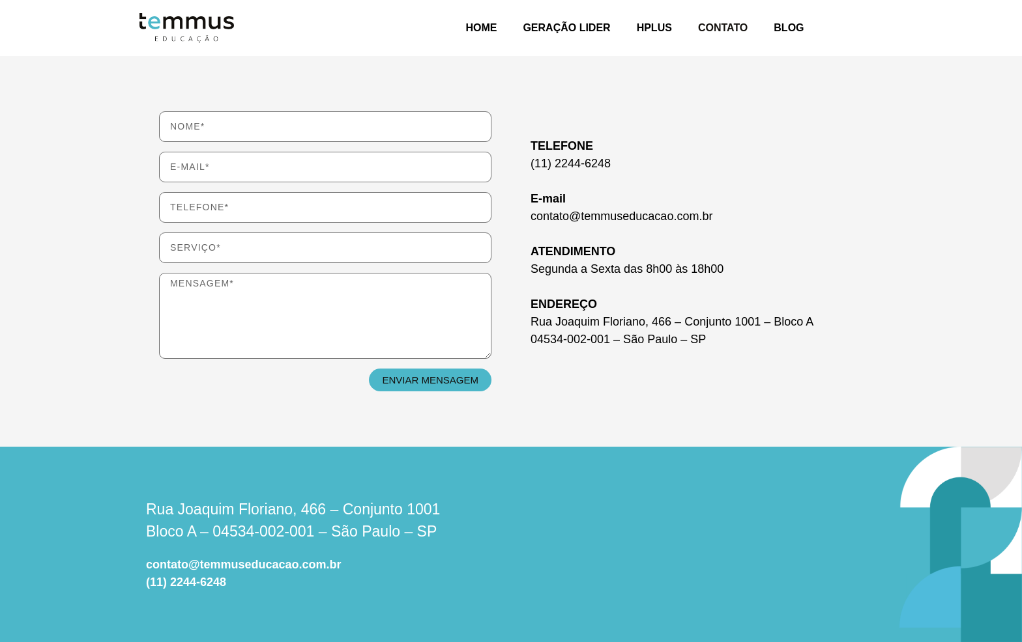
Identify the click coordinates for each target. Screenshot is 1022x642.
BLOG (789, 27)
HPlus (654, 27)
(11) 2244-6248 (186, 582)
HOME (481, 27)
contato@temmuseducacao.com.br (244, 564)
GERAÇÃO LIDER (566, 27)
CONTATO (723, 27)
